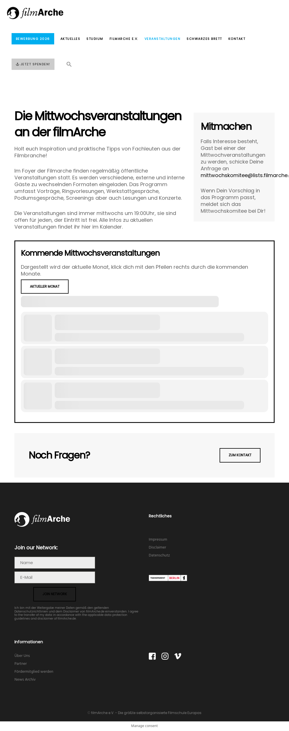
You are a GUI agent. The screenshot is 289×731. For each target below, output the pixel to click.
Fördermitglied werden (33, 671)
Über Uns (22, 656)
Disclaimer (157, 547)
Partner (20, 664)
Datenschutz (159, 555)
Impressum (158, 539)
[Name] (54, 563)
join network (54, 594)
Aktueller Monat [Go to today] (45, 286)
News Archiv (25, 679)
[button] (66, 66)
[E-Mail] (54, 577)
